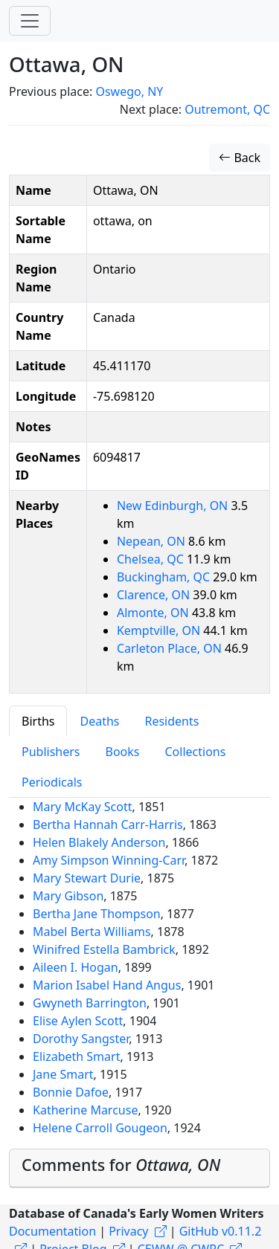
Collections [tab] (194, 751)
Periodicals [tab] (52, 782)
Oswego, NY (129, 91)
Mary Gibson (68, 896)
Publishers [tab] (51, 751)
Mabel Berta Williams (92, 931)
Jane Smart (63, 1074)
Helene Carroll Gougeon (100, 1128)
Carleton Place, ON (171, 648)
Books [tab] (123, 751)
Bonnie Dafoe (71, 1092)
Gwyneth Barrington (90, 1003)
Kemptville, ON (160, 630)
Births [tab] (38, 721)
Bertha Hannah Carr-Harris (108, 824)
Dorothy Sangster (81, 1038)
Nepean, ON (152, 541)
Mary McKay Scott (82, 806)
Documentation (52, 1231)
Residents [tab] (171, 721)
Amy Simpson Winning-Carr (109, 860)
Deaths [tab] (99, 721)
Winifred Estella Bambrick (104, 949)
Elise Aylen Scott (78, 1021)
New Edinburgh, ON (174, 505)
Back (239, 157)
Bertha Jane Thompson (97, 914)
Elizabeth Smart (76, 1056)
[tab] (139, 1168)
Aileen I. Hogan (75, 967)
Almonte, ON (154, 612)
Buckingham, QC (165, 577)
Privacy (128, 1231)
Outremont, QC (227, 109)
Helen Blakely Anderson (99, 842)
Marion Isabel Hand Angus (107, 985)
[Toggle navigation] (30, 21)
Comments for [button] (121, 1164)
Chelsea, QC (152, 559)
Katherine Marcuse (85, 1110)
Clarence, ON (155, 595)
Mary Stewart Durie (87, 878)
